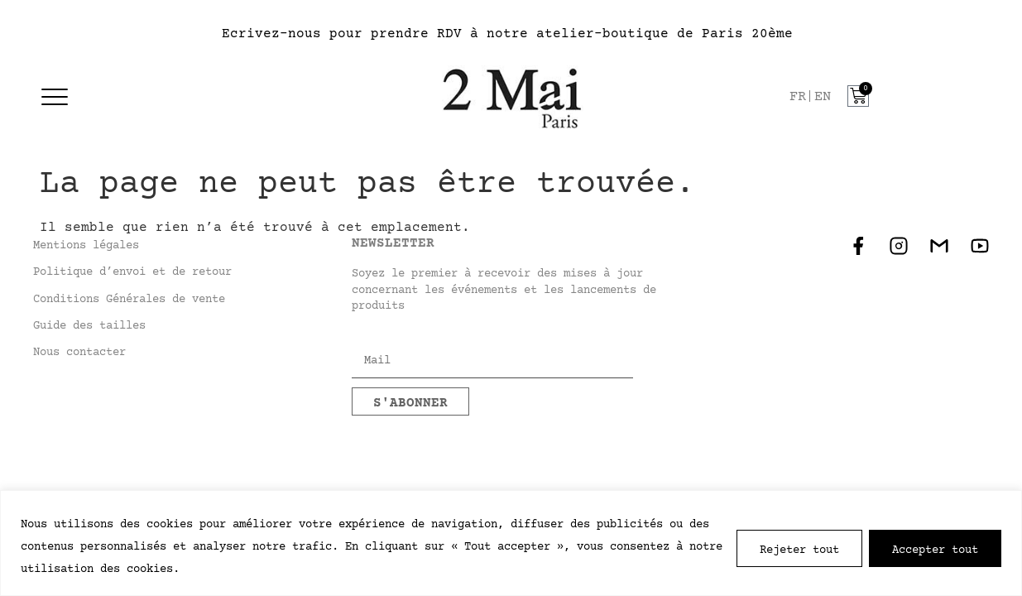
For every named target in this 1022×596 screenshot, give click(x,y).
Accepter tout (935, 548)
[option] (822, 97)
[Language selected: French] (814, 97)
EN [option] (822, 97)
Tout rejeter (799, 548)
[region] (511, 543)
